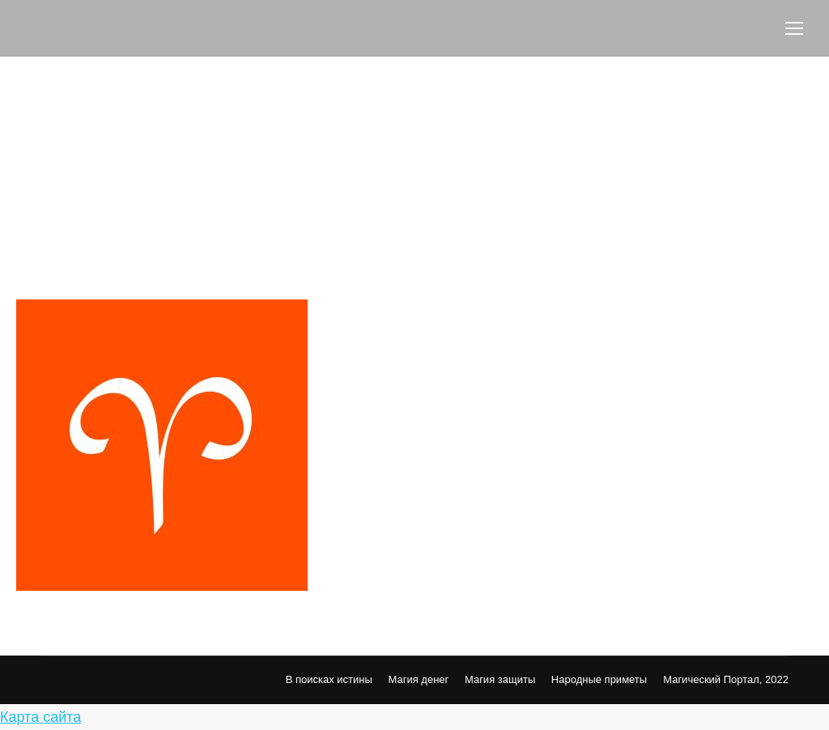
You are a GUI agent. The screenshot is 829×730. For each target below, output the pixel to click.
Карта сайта (40, 717)
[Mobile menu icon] (794, 28)
